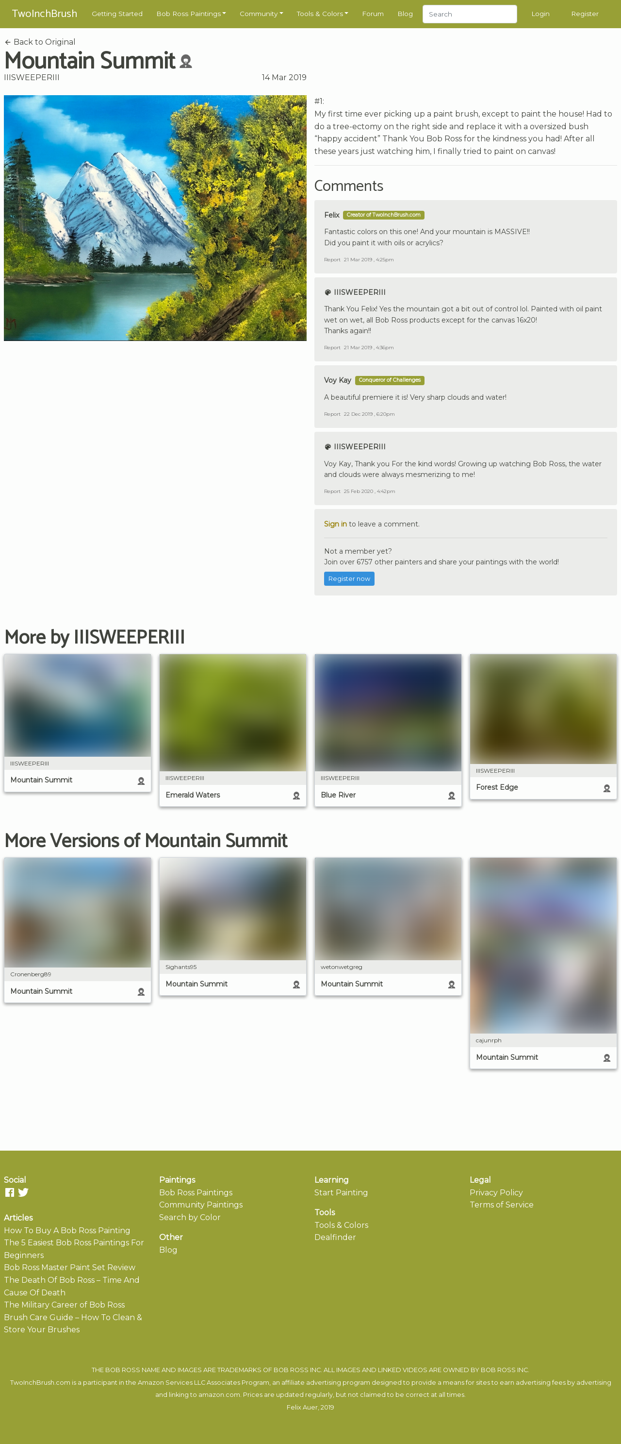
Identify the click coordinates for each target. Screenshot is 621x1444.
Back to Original (40, 42)
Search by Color (190, 1217)
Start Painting (341, 1192)
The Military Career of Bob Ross (64, 1304)
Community (259, 13)
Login (540, 13)
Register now (349, 578)
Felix (331, 215)
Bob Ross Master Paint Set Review (69, 1267)
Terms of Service (502, 1204)
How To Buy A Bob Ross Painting (67, 1230)
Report (332, 259)
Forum (373, 13)
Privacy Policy (496, 1192)
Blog (405, 13)
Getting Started (117, 13)
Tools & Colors (320, 13)
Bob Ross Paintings (188, 13)
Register (585, 13)
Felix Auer (302, 1407)
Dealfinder (335, 1237)
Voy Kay (337, 380)
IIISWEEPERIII (32, 77)
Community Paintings (201, 1204)
